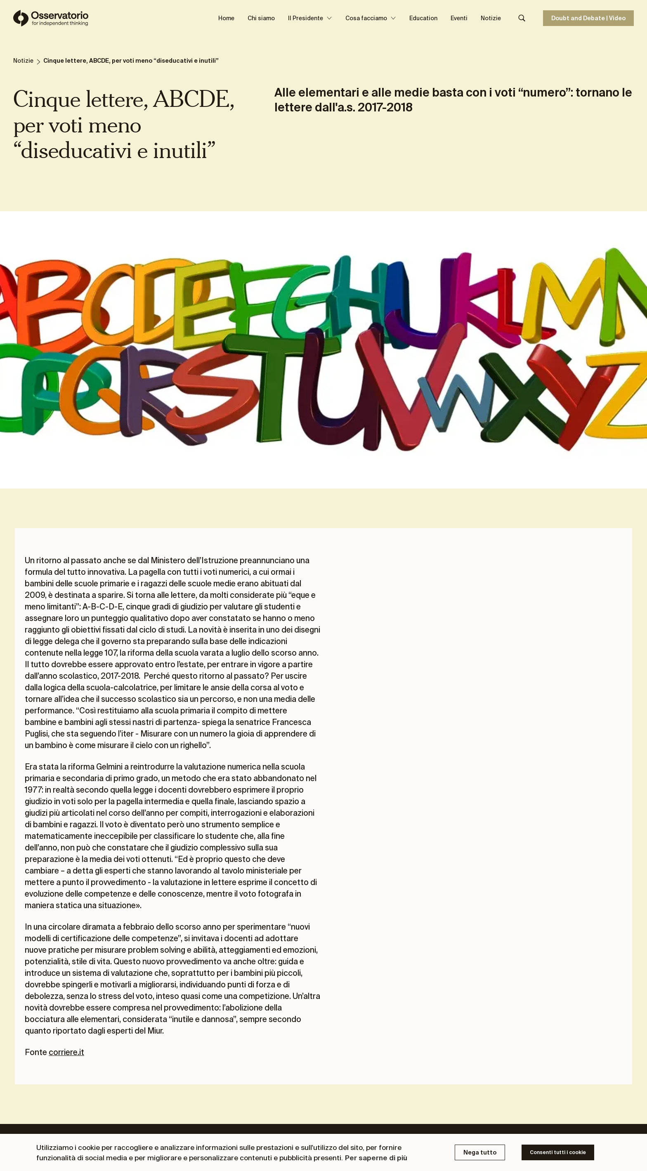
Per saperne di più (376, 1158)
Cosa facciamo (370, 18)
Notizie (491, 18)
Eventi (459, 18)
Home (226, 18)
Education (423, 18)
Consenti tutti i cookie (558, 1152)
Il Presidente (310, 18)
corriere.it (66, 1052)
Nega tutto (479, 1152)
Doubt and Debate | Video (588, 18)
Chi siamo (261, 18)
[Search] (522, 18)
